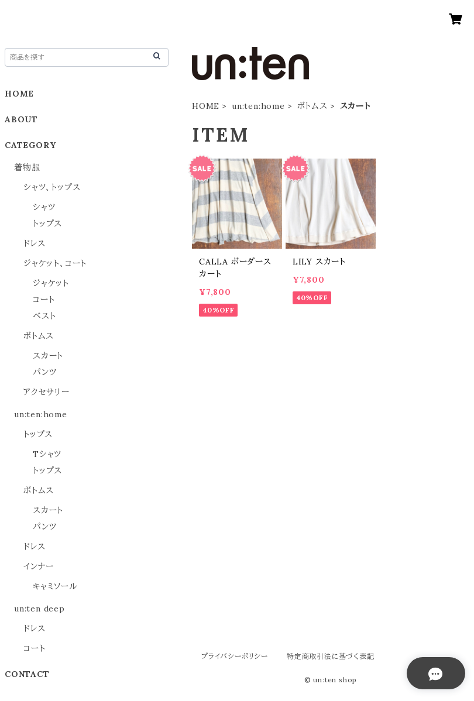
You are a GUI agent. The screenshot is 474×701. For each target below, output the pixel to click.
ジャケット (51, 283)
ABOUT (21, 119)
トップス (47, 223)
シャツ (44, 207)
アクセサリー (46, 392)
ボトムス (312, 106)
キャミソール (55, 586)
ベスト (44, 316)
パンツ (44, 372)
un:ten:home (258, 106)
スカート (48, 355)
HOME (205, 106)
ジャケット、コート (55, 263)
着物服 (27, 167)
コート (43, 299)
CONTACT (27, 674)
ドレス (34, 243)
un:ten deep (39, 608)
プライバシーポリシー (234, 656)
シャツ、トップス (51, 187)
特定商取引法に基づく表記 (331, 656)
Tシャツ (47, 454)
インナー (38, 566)
